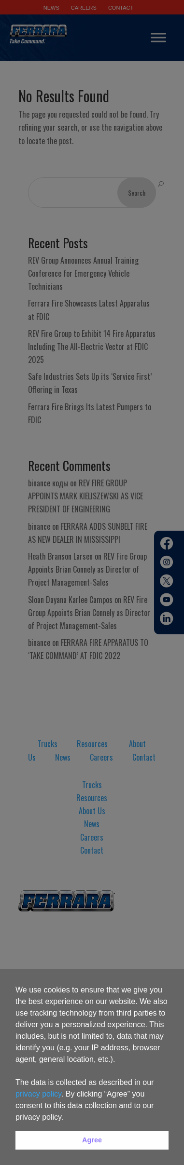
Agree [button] (92, 1140)
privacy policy (38, 1094)
